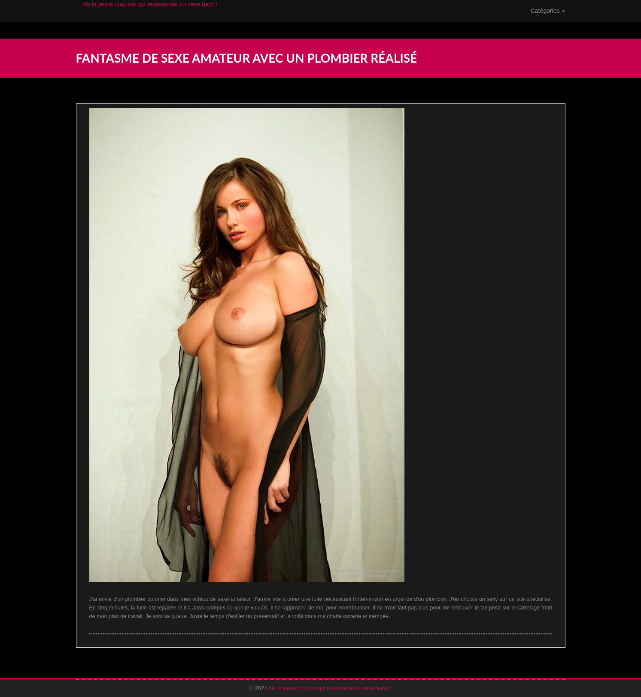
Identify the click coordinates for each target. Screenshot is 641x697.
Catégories (548, 19)
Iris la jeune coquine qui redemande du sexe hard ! (149, 12)
